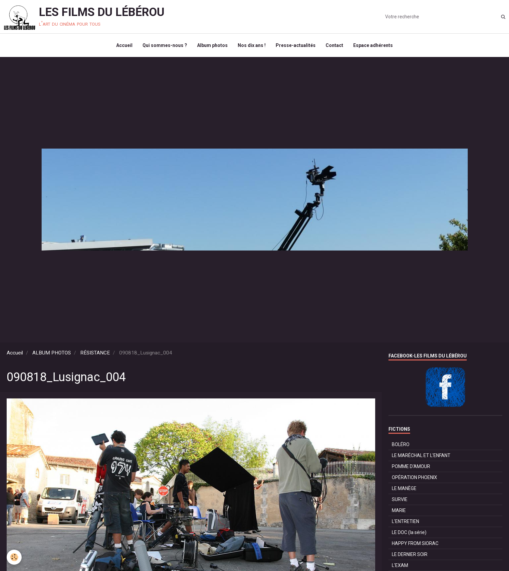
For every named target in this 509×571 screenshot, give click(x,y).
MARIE (399, 510)
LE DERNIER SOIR (409, 554)
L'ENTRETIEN (405, 521)
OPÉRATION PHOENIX (414, 477)
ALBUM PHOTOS (51, 353)
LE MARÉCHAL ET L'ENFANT (421, 455)
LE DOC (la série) (409, 532)
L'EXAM (400, 565)
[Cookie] (14, 557)
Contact (334, 45)
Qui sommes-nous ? (164, 45)
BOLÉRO (400, 444)
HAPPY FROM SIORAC (415, 543)
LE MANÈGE (404, 488)
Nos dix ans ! (252, 45)
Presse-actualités (296, 45)
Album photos (212, 45)
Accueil (124, 45)
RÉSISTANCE (95, 353)
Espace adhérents (373, 45)
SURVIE (399, 499)
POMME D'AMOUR (411, 466)
